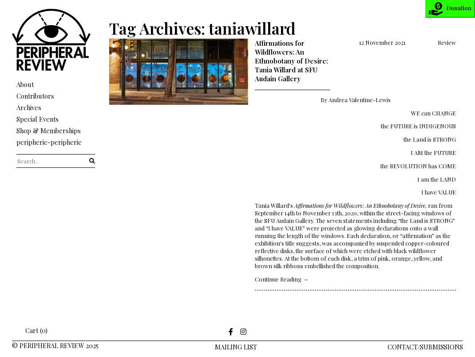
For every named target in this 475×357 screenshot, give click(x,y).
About (25, 84)
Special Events (37, 119)
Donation (450, 9)
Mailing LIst (236, 346)
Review (447, 42)
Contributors (35, 95)
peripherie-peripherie (49, 142)
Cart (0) (30, 330)
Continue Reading (282, 279)
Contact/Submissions (425, 346)
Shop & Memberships (48, 130)
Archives (28, 107)
